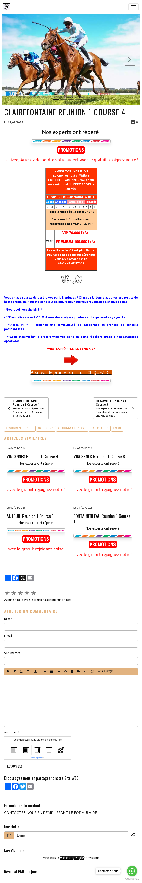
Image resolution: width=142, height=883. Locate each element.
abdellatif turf (72, 428)
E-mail (8, 636)
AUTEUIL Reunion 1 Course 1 (30, 516)
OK (133, 835)
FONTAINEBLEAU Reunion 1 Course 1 (101, 518)
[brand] (7, 6)
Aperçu (106, 671)
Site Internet (12, 653)
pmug (117, 428)
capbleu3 (46, 428)
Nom (7, 618)
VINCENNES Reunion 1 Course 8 (99, 456)
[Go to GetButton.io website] (132, 879)
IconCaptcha (36, 758)
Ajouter (14, 767)
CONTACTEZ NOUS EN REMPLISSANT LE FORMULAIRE (50, 813)
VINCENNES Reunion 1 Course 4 (32, 456)
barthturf (100, 428)
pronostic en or (20, 428)
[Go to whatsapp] (132, 871)
